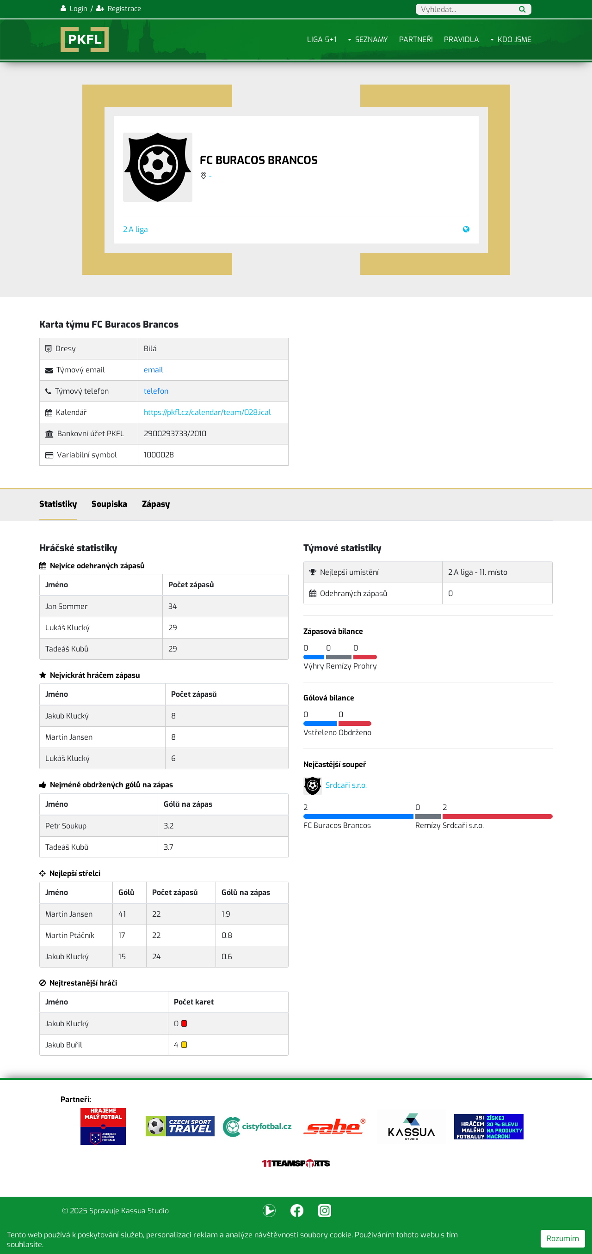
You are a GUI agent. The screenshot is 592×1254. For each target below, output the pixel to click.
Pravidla (461, 39)
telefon (156, 391)
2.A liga (135, 229)
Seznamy (371, 39)
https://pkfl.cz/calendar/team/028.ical (207, 412)
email (153, 370)
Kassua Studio (145, 1211)
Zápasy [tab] (156, 504)
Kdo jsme (514, 39)
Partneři (416, 39)
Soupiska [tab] (109, 504)
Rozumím (563, 1238)
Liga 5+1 (322, 39)
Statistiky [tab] (58, 504)
